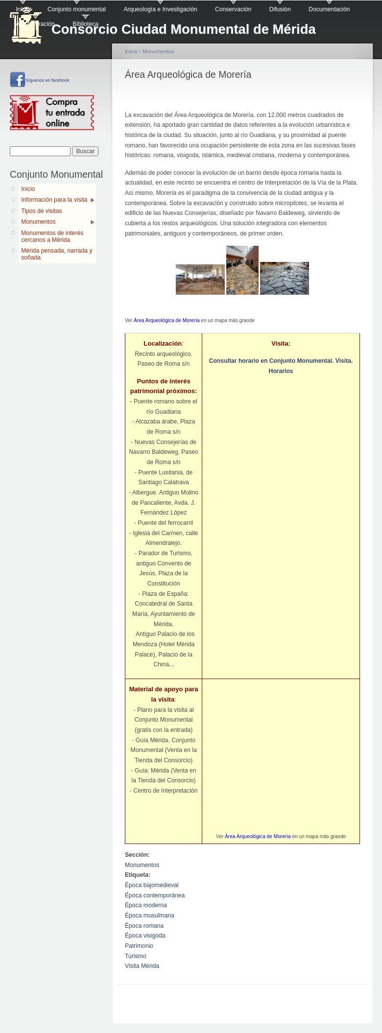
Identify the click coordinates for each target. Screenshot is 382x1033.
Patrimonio (139, 945)
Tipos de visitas (41, 211)
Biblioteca (85, 24)
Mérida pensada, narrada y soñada (56, 254)
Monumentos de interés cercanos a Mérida (52, 236)
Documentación (329, 9)
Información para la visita (54, 199)
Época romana (144, 925)
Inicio (22, 9)
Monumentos (38, 221)
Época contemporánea (155, 895)
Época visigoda (145, 935)
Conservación (233, 9)
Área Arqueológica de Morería (167, 320)
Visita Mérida (142, 966)
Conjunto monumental (77, 9)
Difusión (280, 9)
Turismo (135, 956)
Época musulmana (149, 915)
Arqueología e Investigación (160, 9)
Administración (35, 24)
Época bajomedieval (151, 885)
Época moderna (146, 905)
